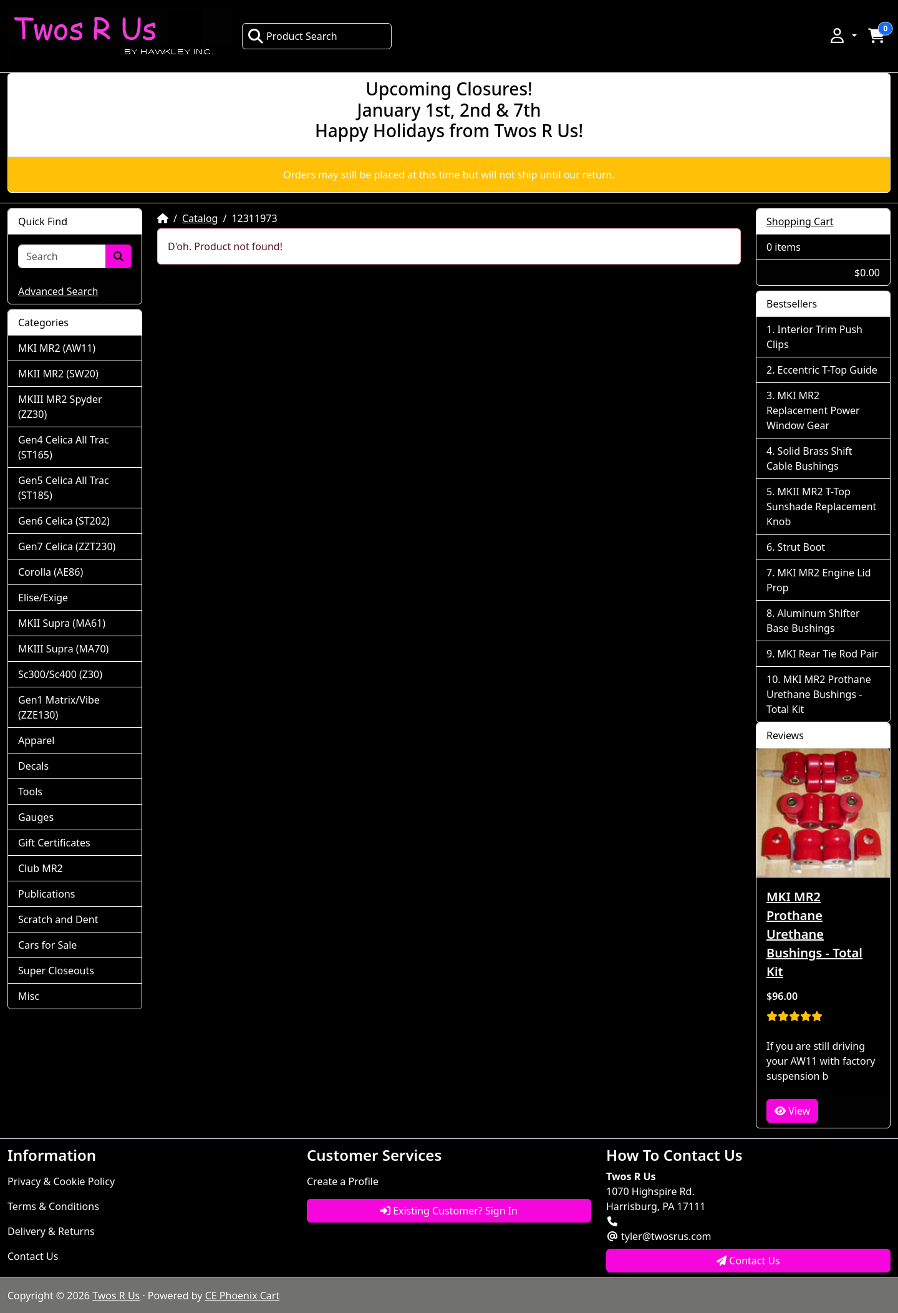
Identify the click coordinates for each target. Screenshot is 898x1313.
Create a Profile (343, 1181)
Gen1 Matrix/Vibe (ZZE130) (59, 707)
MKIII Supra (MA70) (63, 649)
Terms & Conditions (53, 1206)
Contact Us (32, 1256)
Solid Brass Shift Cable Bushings (809, 458)
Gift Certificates (54, 843)
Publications (46, 894)
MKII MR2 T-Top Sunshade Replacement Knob (821, 506)
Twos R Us (116, 1295)
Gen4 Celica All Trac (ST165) (63, 447)
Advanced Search (58, 291)
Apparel (36, 740)
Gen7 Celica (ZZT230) (66, 546)
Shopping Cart (800, 221)
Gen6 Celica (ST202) (64, 521)
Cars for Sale (47, 945)
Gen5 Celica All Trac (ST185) (63, 487)
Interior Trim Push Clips (814, 336)
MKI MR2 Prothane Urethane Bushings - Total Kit (818, 694)
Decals (33, 766)
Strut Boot (802, 547)
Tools (30, 791)
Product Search (292, 36)
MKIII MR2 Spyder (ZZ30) (60, 406)
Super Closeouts (56, 970)
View (792, 1111)
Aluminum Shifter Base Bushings (813, 620)
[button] (842, 35)
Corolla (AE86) (50, 572)
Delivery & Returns (51, 1231)
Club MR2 (40, 868)
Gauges (36, 817)
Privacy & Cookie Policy (61, 1181)
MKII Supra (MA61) (61, 623)
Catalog (200, 218)
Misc (28, 996)
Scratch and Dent (58, 919)
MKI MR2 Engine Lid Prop (818, 580)
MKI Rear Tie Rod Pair (828, 654)
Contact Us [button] (748, 1260)
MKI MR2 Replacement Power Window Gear (813, 410)
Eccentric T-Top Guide (827, 370)
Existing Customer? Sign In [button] (449, 1211)
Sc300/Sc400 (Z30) (60, 674)
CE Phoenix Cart (242, 1295)
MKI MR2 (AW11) (56, 348)
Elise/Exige (43, 597)
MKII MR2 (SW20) (58, 373)
